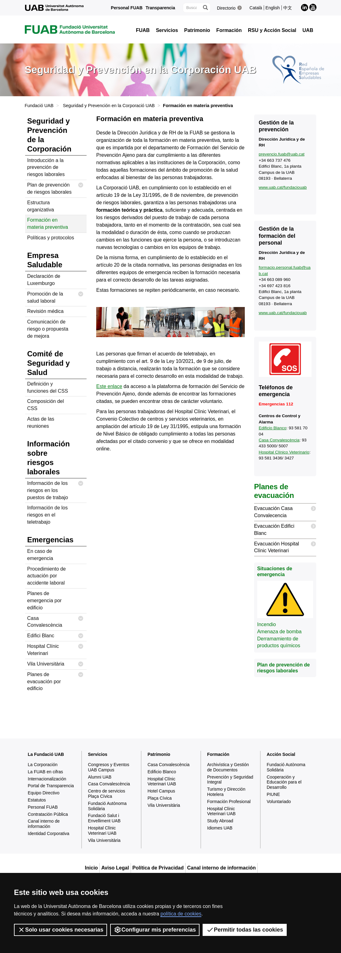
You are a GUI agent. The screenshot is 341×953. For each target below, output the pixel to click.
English (273, 7)
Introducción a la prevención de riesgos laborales (46, 167)
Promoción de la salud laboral (55, 296)
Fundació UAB (39, 105)
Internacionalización (47, 778)
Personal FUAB (126, 7)
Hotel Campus (161, 790)
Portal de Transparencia (51, 785)
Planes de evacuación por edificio (55, 680)
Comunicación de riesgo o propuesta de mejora (48, 329)
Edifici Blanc (55, 636)
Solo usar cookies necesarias (60, 929)
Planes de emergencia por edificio (44, 600)
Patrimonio (159, 754)
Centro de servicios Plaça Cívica (106, 793)
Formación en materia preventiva (47, 223)
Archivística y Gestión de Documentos (228, 767)
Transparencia (160, 7)
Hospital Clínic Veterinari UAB (102, 830)
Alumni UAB (99, 777)
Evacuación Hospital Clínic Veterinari (285, 546)
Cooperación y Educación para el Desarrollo (284, 782)
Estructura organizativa (40, 206)
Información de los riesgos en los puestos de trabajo (55, 489)
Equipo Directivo (44, 792)
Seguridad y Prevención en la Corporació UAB (109, 105)
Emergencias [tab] (50, 539)
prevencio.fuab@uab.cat (282, 154)
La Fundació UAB (46, 754)
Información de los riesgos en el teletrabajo (47, 515)
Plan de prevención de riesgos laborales (55, 187)
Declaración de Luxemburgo (44, 279)
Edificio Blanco (272, 428)
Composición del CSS (45, 405)
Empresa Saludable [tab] (44, 260)
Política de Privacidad (158, 867)
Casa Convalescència (55, 620)
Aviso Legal (115, 867)
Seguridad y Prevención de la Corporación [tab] (49, 135)
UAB (308, 30)
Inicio (91, 867)
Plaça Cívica (160, 798)
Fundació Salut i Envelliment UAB (104, 818)
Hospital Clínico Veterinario (284, 452)
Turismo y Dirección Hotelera (226, 792)
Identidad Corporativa (49, 833)
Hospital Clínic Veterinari (55, 648)
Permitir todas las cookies (244, 929)
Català (255, 7)
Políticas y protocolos (50, 237)
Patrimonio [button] (197, 30)
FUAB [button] (143, 30)
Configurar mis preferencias (155, 929)
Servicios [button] (167, 30)
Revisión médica (45, 311)
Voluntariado (279, 801)
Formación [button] (229, 30)
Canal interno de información (44, 824)
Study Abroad (220, 820)
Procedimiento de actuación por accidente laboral (46, 576)
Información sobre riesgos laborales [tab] (48, 458)
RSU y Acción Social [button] (272, 30)
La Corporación (43, 764)
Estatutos (37, 799)
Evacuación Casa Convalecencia (285, 511)
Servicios (97, 754)
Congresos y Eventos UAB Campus (108, 767)
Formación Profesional (229, 801)
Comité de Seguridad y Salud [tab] (48, 363)
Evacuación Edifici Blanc (285, 528)
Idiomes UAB (220, 827)
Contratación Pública (48, 814)
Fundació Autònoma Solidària (107, 806)
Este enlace (109, 386)
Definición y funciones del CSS (47, 387)
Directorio (226, 8)
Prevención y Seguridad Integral (230, 780)
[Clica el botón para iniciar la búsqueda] (205, 7)
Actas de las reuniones (40, 422)
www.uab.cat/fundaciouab (283, 187)
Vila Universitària (55, 664)
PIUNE (273, 794)
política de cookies (180, 913)
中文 (287, 7)
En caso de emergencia (40, 555)
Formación (218, 754)
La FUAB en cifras (45, 771)
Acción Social (281, 754)
